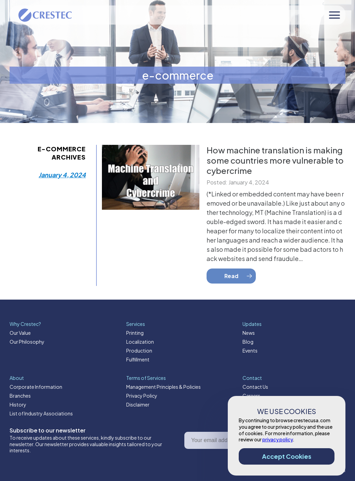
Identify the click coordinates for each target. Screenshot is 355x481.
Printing (135, 333)
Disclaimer (137, 404)
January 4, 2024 (62, 175)
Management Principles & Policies (163, 387)
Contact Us (255, 387)
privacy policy (277, 439)
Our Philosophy (27, 342)
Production (139, 350)
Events (250, 350)
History (18, 404)
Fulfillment (137, 359)
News (248, 333)
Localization (140, 342)
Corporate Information (36, 387)
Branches (20, 396)
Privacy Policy (141, 396)
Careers (251, 396)
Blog (247, 342)
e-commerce (177, 75)
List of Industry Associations (41, 413)
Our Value (20, 333)
